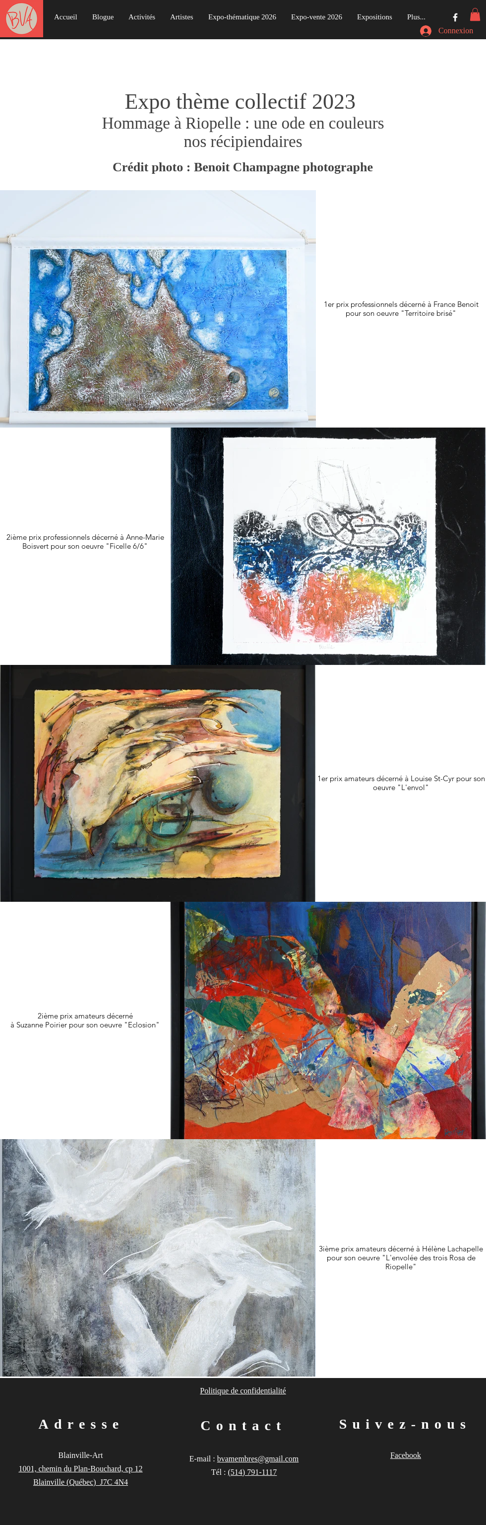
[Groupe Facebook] (455, 17)
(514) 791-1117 (252, 1472)
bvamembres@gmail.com (258, 1458)
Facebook (405, 1455)
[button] (475, 14)
